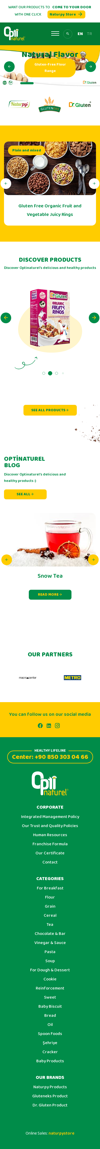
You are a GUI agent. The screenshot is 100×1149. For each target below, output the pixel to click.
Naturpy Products (50, 1087)
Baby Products (50, 1061)
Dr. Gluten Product (50, 1105)
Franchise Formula (50, 844)
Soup (50, 961)
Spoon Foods (50, 1034)
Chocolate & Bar (50, 934)
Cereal (50, 915)
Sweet (50, 997)
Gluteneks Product (50, 1096)
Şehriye (50, 1043)
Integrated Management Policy (50, 817)
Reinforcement (50, 988)
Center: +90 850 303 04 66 (50, 756)
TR (89, 34)
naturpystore (61, 1133)
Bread (50, 1016)
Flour (50, 897)
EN (80, 34)
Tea (50, 925)
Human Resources (50, 835)
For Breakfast (50, 888)
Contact (50, 862)
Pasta (50, 952)
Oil (50, 1025)
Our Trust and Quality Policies (50, 826)
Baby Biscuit (50, 1006)
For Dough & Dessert (50, 970)
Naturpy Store (66, 14)
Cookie (50, 979)
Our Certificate (50, 853)
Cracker (50, 1052)
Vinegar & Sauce (50, 943)
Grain (50, 906)
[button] (9, 66)
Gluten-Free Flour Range (61, 68)
